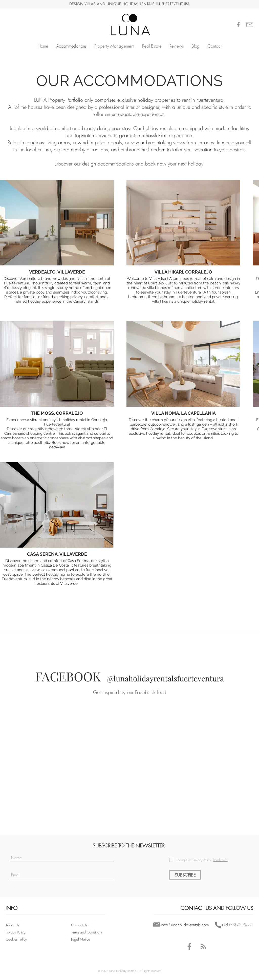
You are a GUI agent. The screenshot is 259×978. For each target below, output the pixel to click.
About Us (12, 925)
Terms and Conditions (87, 932)
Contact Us (79, 925)
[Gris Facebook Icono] (238, 24)
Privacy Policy (16, 932)
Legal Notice (80, 939)
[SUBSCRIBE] (185, 875)
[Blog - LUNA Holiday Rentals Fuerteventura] (203, 946)
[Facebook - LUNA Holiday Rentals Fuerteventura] (189, 946)
